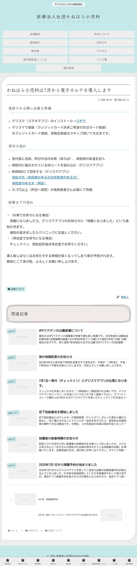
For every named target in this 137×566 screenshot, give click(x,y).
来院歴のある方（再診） (29, 183)
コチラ (81, 121)
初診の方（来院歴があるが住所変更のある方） (45, 177)
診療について (16, 289)
